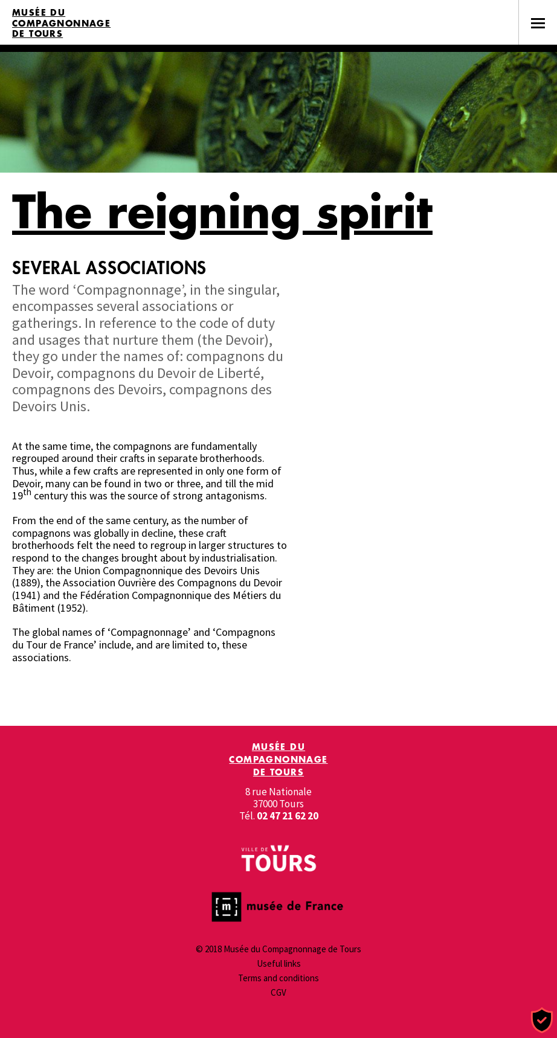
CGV (278, 992)
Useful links (279, 963)
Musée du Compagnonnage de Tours (61, 23)
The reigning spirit (222, 211)
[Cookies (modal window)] (542, 1021)
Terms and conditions (278, 978)
